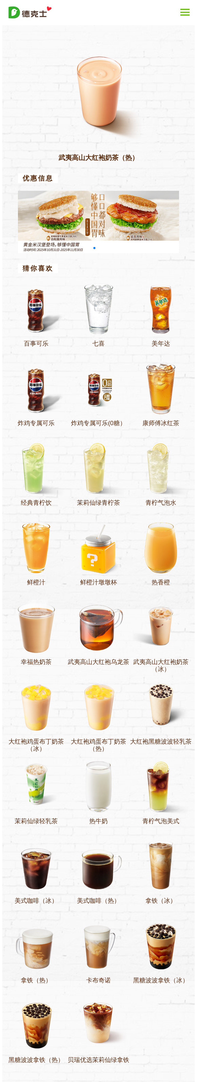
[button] (94, 248)
